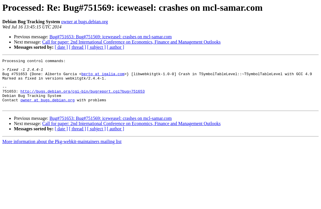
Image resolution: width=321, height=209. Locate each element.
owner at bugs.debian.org (84, 21)
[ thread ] (77, 47)
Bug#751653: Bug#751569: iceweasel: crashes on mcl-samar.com (111, 36)
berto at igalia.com (102, 77)
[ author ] (115, 47)
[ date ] (61, 47)
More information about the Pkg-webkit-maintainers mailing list (61, 151)
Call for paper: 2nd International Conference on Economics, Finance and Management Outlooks (131, 41)
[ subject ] (96, 47)
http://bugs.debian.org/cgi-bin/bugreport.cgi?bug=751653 (82, 98)
